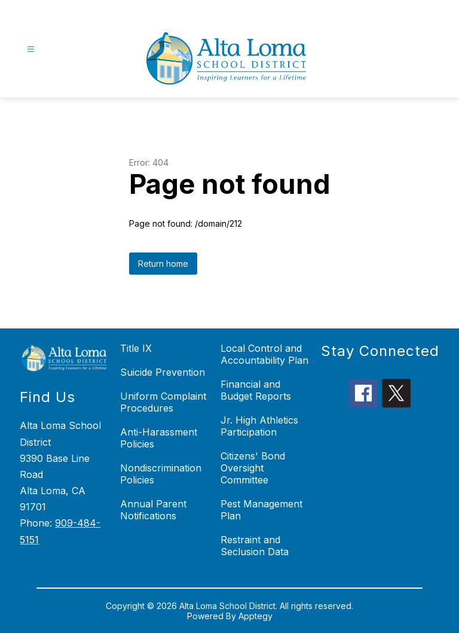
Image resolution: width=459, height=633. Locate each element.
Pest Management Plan (261, 510)
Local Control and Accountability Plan (264, 354)
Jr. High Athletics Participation (259, 426)
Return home (163, 263)
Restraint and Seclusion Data (255, 546)
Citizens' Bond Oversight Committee (253, 468)
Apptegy (255, 616)
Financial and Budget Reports (256, 390)
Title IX (136, 348)
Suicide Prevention (162, 372)
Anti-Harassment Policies (158, 438)
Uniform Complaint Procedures (163, 402)
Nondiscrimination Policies (160, 474)
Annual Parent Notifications (153, 510)
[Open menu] (31, 49)
